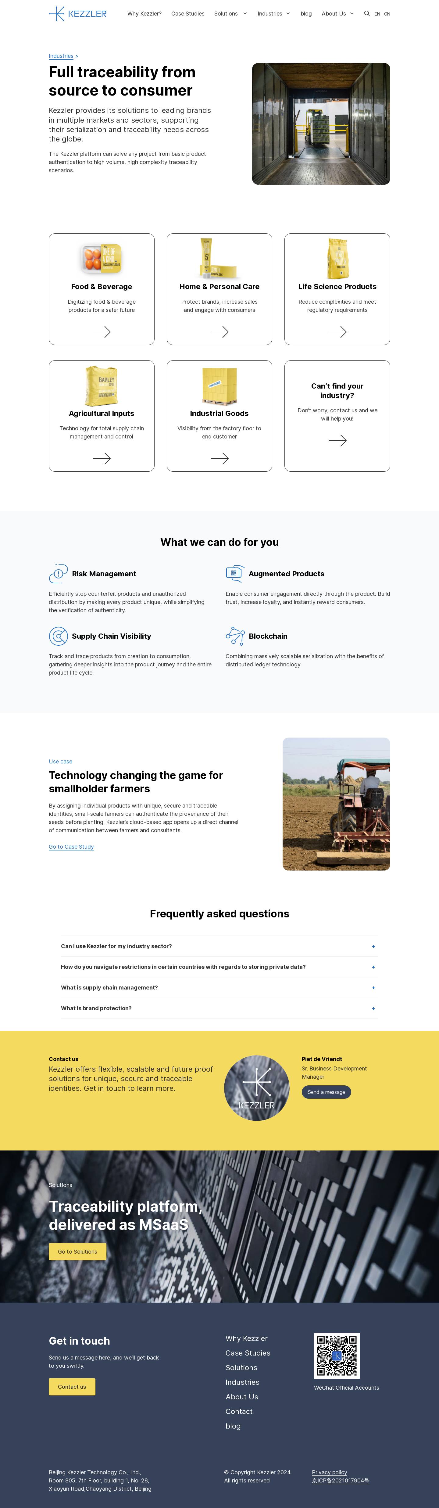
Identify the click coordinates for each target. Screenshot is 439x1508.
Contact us (72, 1387)
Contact (239, 1411)
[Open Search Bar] (367, 14)
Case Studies (188, 13)
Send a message (326, 1092)
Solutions (233, 14)
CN (387, 13)
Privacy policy (329, 1472)
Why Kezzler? (144, 13)
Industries (277, 14)
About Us (340, 14)
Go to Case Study (71, 846)
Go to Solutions (77, 1251)
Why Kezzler (247, 1338)
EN (377, 13)
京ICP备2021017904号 (340, 1480)
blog (306, 13)
